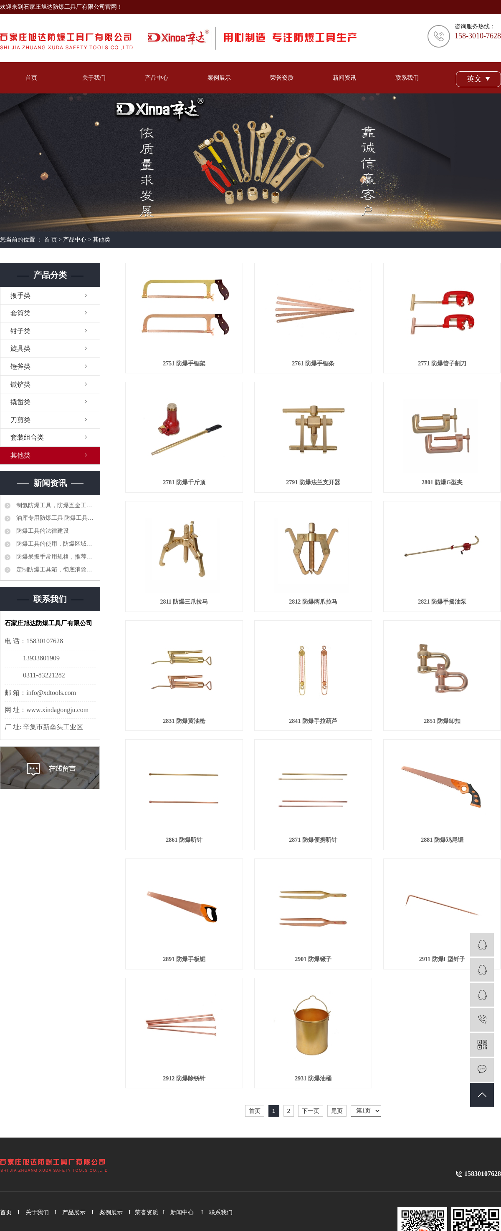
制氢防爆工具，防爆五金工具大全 (55, 505)
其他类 (101, 240)
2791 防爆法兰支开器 (313, 482)
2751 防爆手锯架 (184, 363)
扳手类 (20, 295)
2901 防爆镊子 (313, 959)
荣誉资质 (282, 78)
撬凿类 (20, 401)
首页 (31, 78)
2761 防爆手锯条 (313, 363)
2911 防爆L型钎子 (442, 959)
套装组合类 (27, 437)
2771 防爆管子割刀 (442, 363)
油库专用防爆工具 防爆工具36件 (55, 518)
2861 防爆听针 (184, 840)
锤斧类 (20, 366)
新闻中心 (182, 1212)
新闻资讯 (344, 78)
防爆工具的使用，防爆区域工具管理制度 (55, 544)
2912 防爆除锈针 (184, 1078)
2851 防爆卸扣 (442, 721)
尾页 (337, 1111)
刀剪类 (20, 419)
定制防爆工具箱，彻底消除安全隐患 (55, 569)
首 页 (50, 240)
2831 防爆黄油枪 (184, 721)
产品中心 (156, 78)
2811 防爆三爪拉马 (184, 602)
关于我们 (94, 78)
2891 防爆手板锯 (184, 959)
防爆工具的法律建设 (42, 531)
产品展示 (74, 1212)
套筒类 (20, 313)
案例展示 (219, 78)
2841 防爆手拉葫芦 (313, 721)
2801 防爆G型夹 (442, 482)
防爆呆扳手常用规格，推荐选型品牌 (55, 557)
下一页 (310, 1111)
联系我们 (407, 78)
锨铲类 (20, 384)
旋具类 (20, 348)
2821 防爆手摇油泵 (442, 602)
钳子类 (20, 331)
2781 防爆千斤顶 (184, 482)
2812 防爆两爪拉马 (313, 602)
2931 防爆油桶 (313, 1078)
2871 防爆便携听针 (313, 840)
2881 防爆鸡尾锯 (442, 840)
